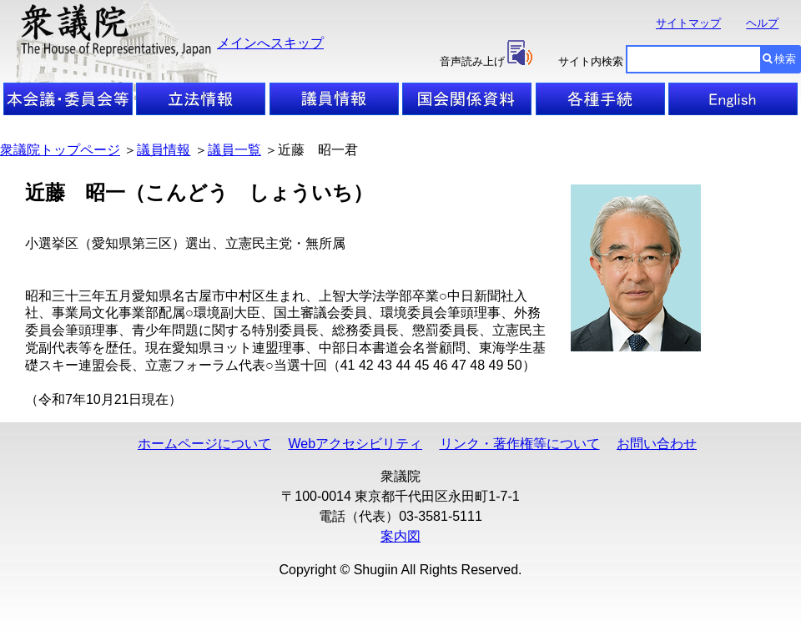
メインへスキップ (270, 43)
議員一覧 (234, 150)
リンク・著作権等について (520, 444)
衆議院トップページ (60, 150)
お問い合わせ (657, 444)
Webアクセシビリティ (355, 444)
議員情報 (163, 150)
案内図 (400, 536)
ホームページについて (204, 444)
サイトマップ (688, 24)
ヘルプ (762, 24)
